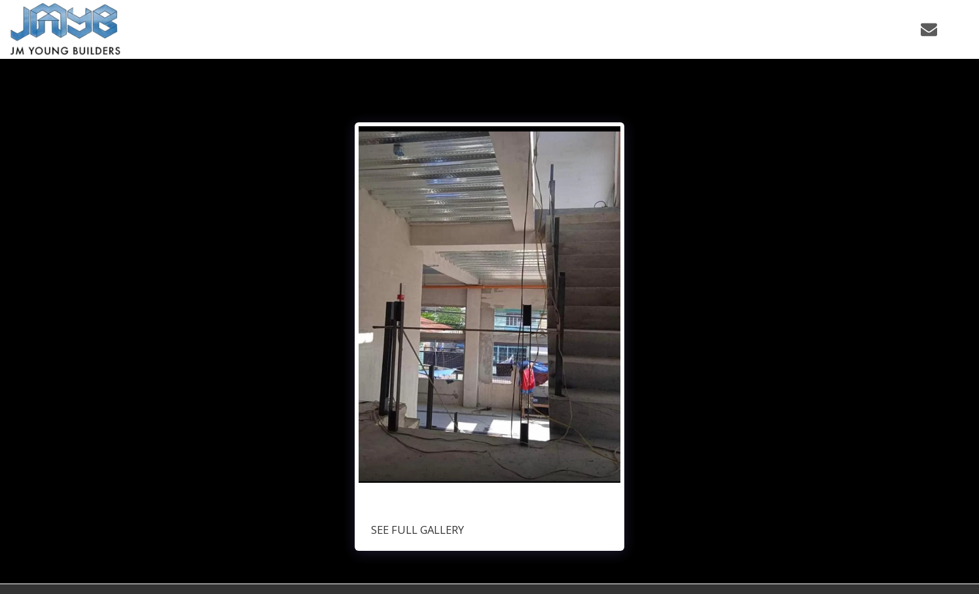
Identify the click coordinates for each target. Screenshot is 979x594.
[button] (848, 29)
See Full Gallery (417, 529)
